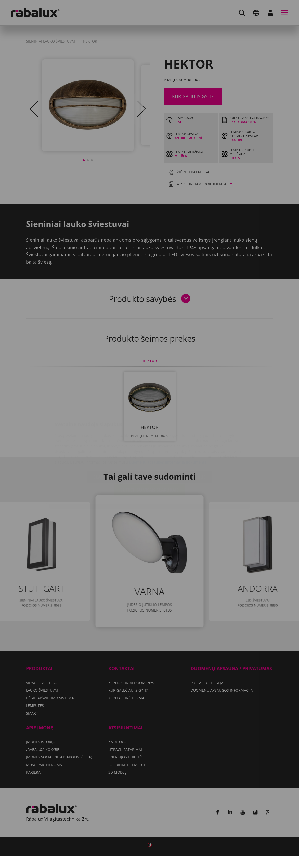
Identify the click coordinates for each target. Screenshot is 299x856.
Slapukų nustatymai (116, 447)
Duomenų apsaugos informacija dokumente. (168, 431)
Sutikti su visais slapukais (149, 460)
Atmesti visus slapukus (180, 447)
